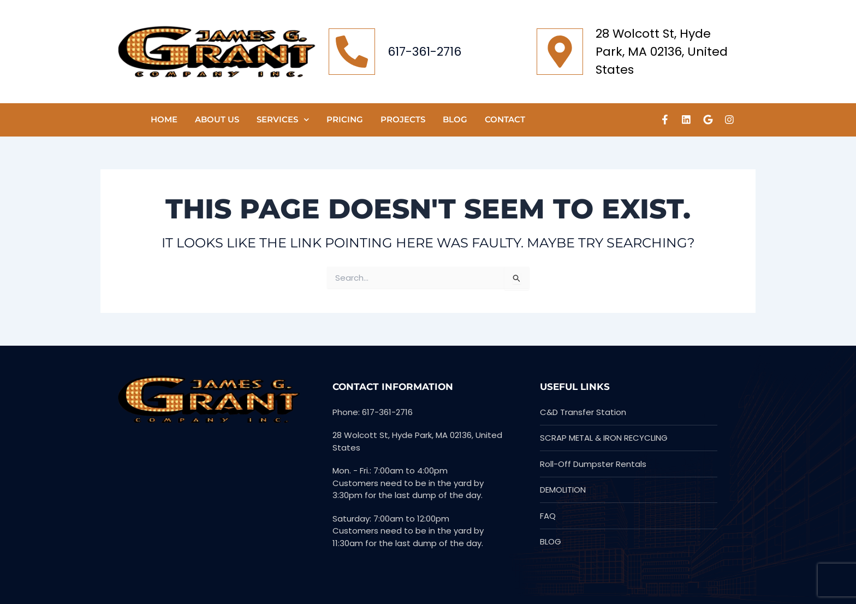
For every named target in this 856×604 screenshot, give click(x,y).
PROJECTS (403, 119)
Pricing (344, 119)
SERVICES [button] (283, 119)
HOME (164, 119)
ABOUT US (217, 119)
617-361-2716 (424, 51)
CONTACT (505, 119)
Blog (455, 119)
